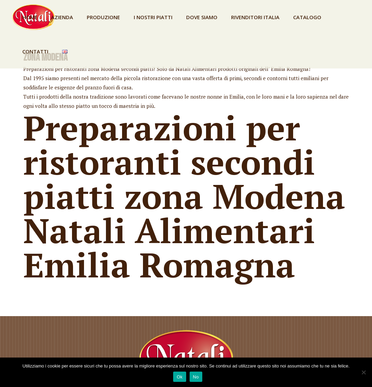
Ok (179, 376)
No (196, 376)
